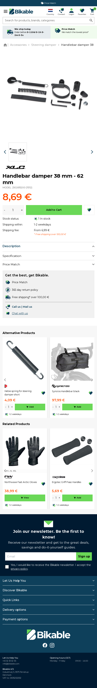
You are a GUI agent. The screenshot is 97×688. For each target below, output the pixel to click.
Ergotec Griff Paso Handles (66, 482)
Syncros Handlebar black (65, 391)
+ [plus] (12, 407)
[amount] (8, 407)
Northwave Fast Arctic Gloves (21, 482)
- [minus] (5, 407)
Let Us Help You (14, 580)
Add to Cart (54, 209)
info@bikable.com (11, 664)
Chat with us (20, 313)
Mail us (27, 306)
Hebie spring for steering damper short (18, 393)
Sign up (84, 556)
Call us (16, 306)
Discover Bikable (15, 590)
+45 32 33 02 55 (9, 661)
